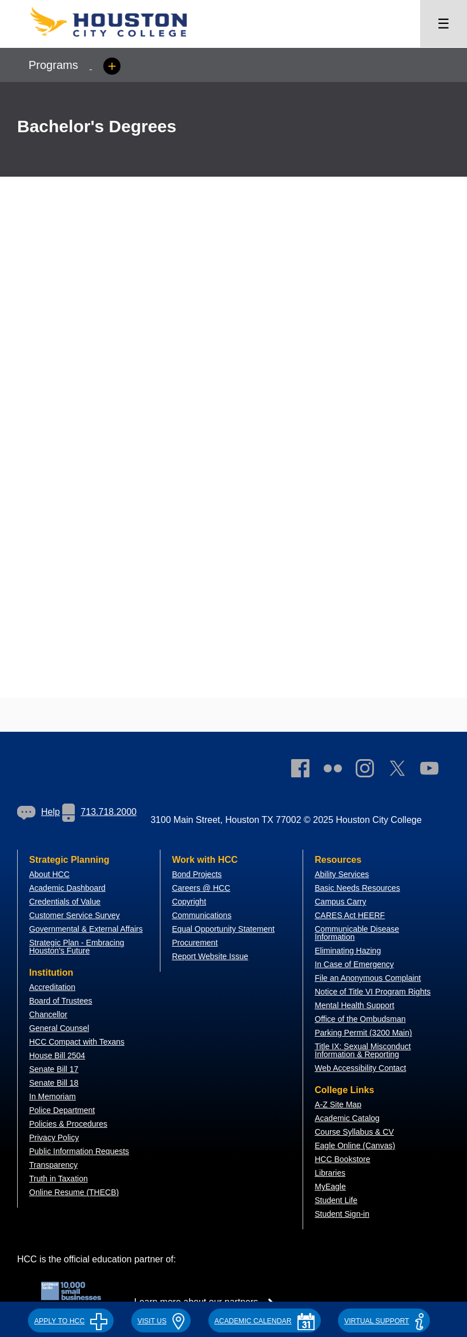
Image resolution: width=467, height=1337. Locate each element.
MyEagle (330, 1186)
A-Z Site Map (338, 1104)
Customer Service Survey (74, 915)
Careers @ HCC (201, 887)
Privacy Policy (54, 1137)
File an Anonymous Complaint (368, 978)
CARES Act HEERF (350, 915)
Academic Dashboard (67, 887)
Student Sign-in (342, 1213)
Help (38, 812)
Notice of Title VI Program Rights (372, 991)
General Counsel (59, 1028)
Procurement (195, 942)
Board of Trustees (60, 1000)
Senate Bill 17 (53, 1069)
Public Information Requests (79, 1151)
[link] (370, 770)
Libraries (330, 1172)
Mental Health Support (354, 1005)
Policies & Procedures (68, 1123)
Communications (201, 915)
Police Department (62, 1110)
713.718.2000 (99, 812)
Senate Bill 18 (53, 1082)
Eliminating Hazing (348, 950)
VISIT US (161, 1321)
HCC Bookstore (342, 1159)
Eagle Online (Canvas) (355, 1145)
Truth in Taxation (58, 1178)
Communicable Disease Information (357, 932)
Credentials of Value (64, 901)
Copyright (189, 901)
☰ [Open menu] (443, 23)
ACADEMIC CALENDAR (265, 1321)
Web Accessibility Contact (360, 1068)
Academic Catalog (347, 1118)
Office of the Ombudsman (360, 1019)
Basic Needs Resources (357, 887)
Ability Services (342, 874)
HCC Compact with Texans (76, 1041)
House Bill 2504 (57, 1055)
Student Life (336, 1200)
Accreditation (52, 987)
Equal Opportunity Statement (223, 929)
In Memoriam (52, 1096)
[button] (70, 1319)
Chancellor (48, 1014)
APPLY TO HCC (70, 1321)
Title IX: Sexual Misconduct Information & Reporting (362, 1050)
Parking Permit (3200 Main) (363, 1032)
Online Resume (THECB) (74, 1192)
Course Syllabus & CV (354, 1131)
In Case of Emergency (354, 964)
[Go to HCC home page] (120, 40)
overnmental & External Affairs (89, 929)
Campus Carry (340, 901)
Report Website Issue (210, 956)
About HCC (49, 874)
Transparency (53, 1164)
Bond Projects (197, 874)
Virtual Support (384, 1321)
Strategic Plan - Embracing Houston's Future (76, 946)
